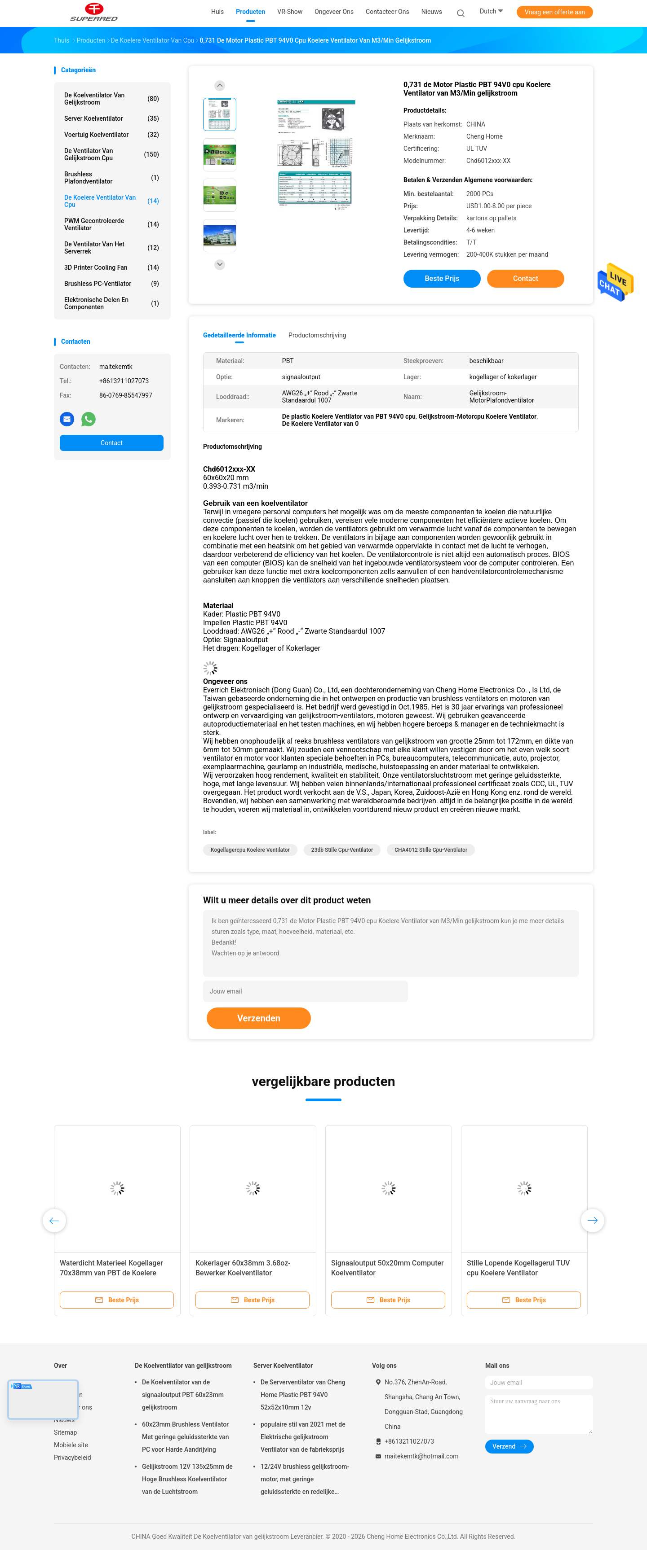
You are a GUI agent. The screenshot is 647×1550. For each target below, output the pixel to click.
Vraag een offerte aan (555, 12)
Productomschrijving (317, 335)
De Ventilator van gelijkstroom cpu (111, 154)
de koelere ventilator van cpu (111, 201)
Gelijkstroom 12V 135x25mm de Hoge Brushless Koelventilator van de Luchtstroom (187, 1479)
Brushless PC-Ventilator (111, 283)
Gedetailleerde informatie (239, 335)
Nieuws (64, 1419)
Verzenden (258, 1018)
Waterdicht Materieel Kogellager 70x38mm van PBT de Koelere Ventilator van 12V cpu (111, 1273)
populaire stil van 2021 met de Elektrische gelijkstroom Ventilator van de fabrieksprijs (303, 1437)
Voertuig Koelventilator (111, 134)
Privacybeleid (72, 1457)
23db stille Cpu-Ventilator (342, 850)
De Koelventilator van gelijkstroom (111, 99)
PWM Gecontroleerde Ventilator (111, 224)
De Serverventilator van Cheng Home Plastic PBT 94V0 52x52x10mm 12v (303, 1395)
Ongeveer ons (73, 1407)
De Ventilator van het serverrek (111, 248)
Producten (68, 1394)
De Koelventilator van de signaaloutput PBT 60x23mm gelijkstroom (183, 1395)
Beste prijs (442, 278)
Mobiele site (71, 1445)
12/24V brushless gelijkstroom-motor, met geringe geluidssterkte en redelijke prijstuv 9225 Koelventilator (305, 1480)
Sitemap (65, 1432)
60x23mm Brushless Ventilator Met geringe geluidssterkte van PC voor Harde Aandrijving (185, 1437)
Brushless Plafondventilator (111, 178)
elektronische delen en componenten (111, 303)
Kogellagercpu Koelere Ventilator (250, 850)
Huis (60, 1382)
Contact (112, 443)
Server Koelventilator (111, 118)
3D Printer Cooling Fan (111, 267)
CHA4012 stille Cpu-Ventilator (430, 850)
